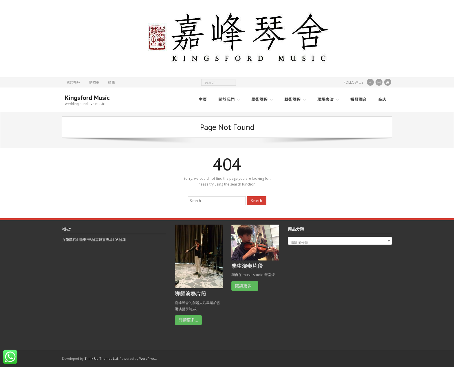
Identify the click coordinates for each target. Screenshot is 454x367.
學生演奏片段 (247, 266)
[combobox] (340, 241)
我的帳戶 (73, 82)
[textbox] (340, 243)
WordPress (147, 358)
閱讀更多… (188, 320)
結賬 (111, 82)
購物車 (94, 82)
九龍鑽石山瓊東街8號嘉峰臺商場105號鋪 (94, 239)
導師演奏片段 (190, 293)
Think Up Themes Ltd (101, 358)
